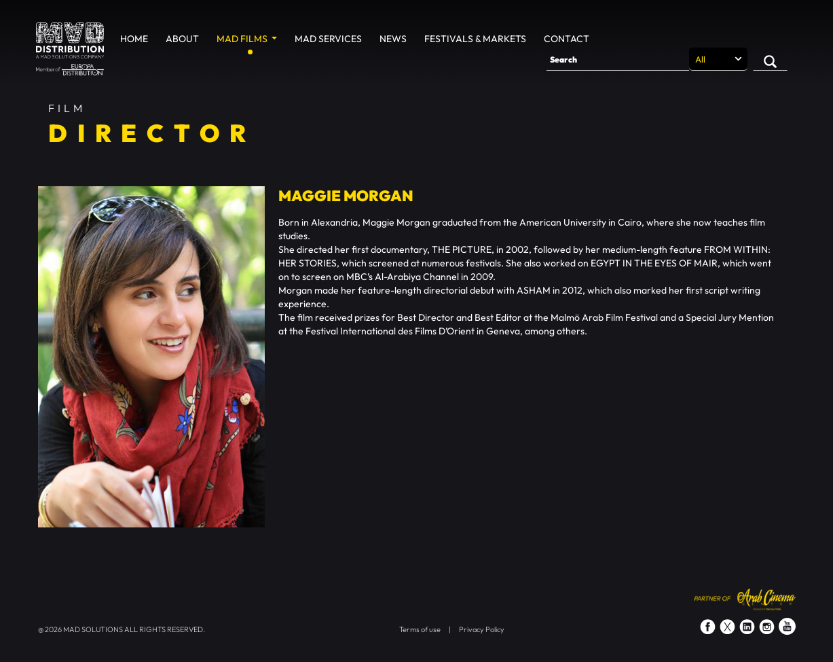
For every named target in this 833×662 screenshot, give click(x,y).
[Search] (618, 59)
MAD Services (328, 39)
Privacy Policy (481, 629)
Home (134, 39)
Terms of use (420, 629)
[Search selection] (718, 59)
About (182, 39)
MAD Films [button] (243, 39)
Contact (566, 39)
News (393, 39)
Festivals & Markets (475, 39)
